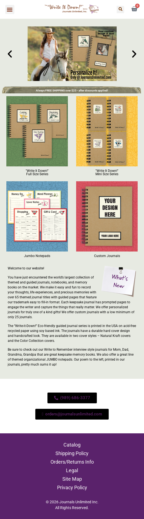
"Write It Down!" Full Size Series (37, 172)
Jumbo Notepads (37, 256)
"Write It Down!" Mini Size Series (106, 172)
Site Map (72, 479)
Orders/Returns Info (72, 462)
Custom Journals (107, 256)
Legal (72, 470)
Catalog (72, 445)
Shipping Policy (72, 453)
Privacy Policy (72, 487)
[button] (9, 9)
